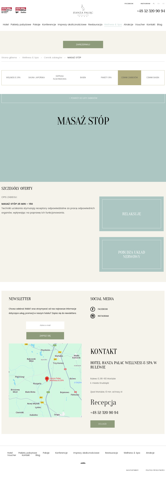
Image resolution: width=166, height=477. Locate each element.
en (159, 3)
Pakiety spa (106, 77)
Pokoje (36, 24)
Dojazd (102, 424)
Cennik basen (152, 77)
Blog (159, 24)
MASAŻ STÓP (74, 57)
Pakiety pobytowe (21, 24)
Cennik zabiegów (53, 57)
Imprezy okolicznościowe (72, 24)
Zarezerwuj (83, 44)
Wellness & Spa (113, 24)
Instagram (145, 3)
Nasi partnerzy (132, 470)
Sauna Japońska (36, 77)
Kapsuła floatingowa (59, 78)
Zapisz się (45, 336)
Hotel (6, 24)
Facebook (129, 3)
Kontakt (151, 24)
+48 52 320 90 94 (151, 11)
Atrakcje (128, 24)
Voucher (140, 24)
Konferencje (49, 24)
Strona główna (9, 57)
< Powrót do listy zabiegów (83, 98)
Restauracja (95, 24)
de (163, 3)
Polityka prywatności (155, 470)
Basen (83, 77)
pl (154, 3)
